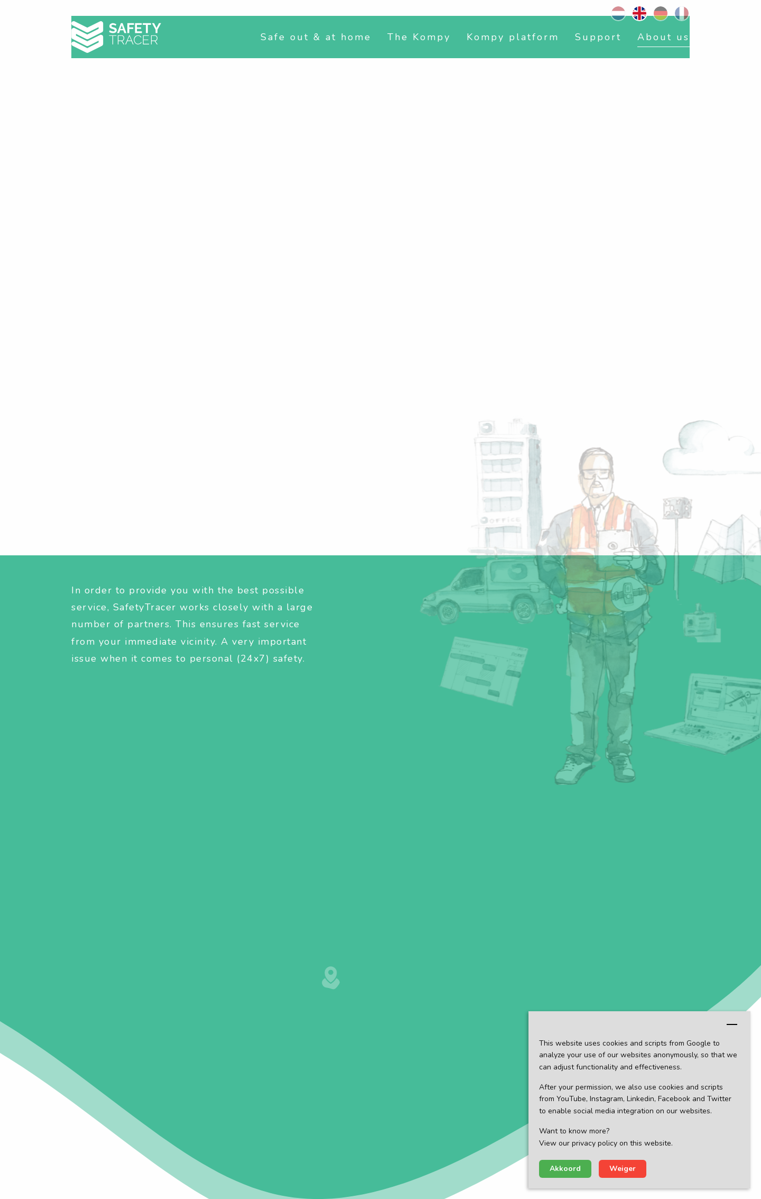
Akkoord (565, 1169)
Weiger (622, 1169)
